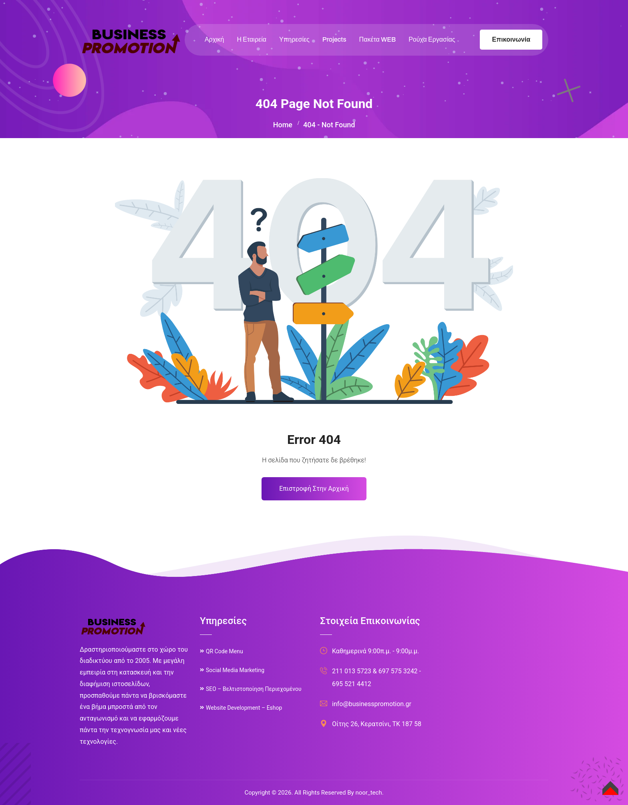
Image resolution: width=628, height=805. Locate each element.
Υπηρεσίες (294, 39)
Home (282, 124)
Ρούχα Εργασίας (432, 39)
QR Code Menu (224, 651)
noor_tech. (369, 792)
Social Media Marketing (235, 670)
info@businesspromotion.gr (371, 704)
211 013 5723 (351, 671)
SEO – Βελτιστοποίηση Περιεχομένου (254, 689)
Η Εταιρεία (251, 39)
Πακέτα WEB (377, 39)
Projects (334, 39)
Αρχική (214, 39)
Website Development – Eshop (244, 708)
